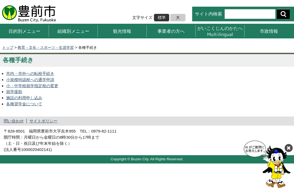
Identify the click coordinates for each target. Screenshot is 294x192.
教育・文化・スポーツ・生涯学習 (46, 47)
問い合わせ (14, 121)
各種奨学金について (24, 104)
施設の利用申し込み (24, 97)
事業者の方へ (171, 31)
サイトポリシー (43, 121)
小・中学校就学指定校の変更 (32, 85)
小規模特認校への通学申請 (30, 79)
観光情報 (122, 31)
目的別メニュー (24, 31)
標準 (162, 17)
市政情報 (269, 31)
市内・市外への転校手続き (30, 73)
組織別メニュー (73, 31)
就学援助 (14, 91)
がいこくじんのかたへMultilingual (220, 31)
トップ (7, 47)
